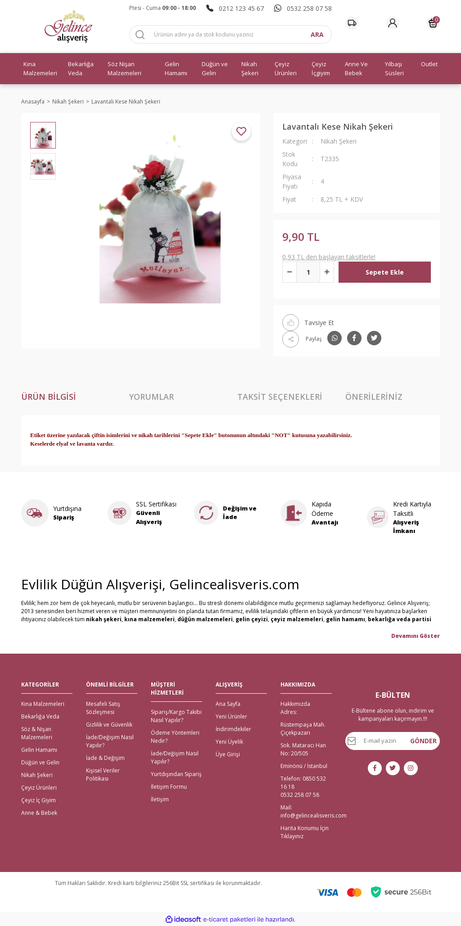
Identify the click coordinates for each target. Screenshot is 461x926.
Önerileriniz (373, 396)
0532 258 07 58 (299, 795)
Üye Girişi (228, 754)
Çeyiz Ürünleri (39, 787)
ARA (317, 34)
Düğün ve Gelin (40, 762)
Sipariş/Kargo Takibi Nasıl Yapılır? (176, 716)
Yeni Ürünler (231, 716)
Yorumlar (151, 396)
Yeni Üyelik (229, 741)
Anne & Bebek (39, 813)
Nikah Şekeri (339, 141)
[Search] (230, 34)
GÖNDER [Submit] (423, 740)
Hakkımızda (295, 704)
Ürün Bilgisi (48, 396)
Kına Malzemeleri (42, 704)
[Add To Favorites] (241, 131)
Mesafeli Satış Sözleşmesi (103, 708)
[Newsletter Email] (392, 741)
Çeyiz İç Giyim (38, 800)
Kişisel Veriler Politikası (103, 774)
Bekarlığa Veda (40, 716)
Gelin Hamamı (39, 750)
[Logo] (68, 26)
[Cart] (433, 23)
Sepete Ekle (385, 272)
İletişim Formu (169, 786)
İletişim (160, 799)
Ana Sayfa (228, 704)
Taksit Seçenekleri (279, 396)
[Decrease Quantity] (289, 272)
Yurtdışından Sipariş (176, 774)
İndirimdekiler (233, 729)
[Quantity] (308, 272)
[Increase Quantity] (327, 272)
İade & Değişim (105, 758)
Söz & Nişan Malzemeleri (36, 733)
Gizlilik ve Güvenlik (109, 724)
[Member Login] (392, 23)
